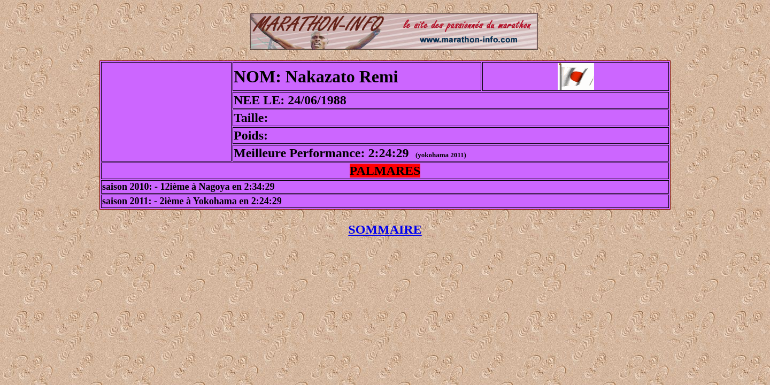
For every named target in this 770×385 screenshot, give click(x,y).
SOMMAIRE (384, 229)
